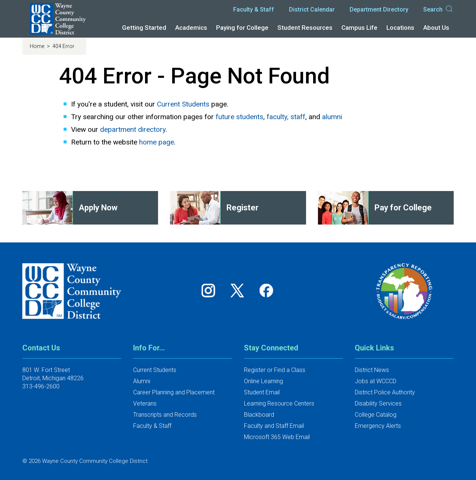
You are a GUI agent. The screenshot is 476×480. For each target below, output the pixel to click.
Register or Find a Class (274, 369)
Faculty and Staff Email (274, 425)
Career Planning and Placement (174, 392)
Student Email (262, 392)
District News (372, 369)
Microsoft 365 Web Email (277, 437)
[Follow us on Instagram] (211, 290)
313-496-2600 (41, 386)
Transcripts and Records (165, 414)
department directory (132, 129)
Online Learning (263, 381)
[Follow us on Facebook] (267, 290)
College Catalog (375, 414)
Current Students (183, 104)
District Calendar (312, 9)
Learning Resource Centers (279, 403)
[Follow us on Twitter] (240, 290)
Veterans (145, 403)
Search (438, 10)
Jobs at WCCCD (375, 381)
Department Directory (379, 9)
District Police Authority (385, 392)
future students (239, 116)
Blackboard (259, 414)
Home (37, 46)
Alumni (141, 381)
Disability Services (378, 403)
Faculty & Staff (253, 9)
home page (156, 142)
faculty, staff (286, 116)
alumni (332, 116)
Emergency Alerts (378, 425)
